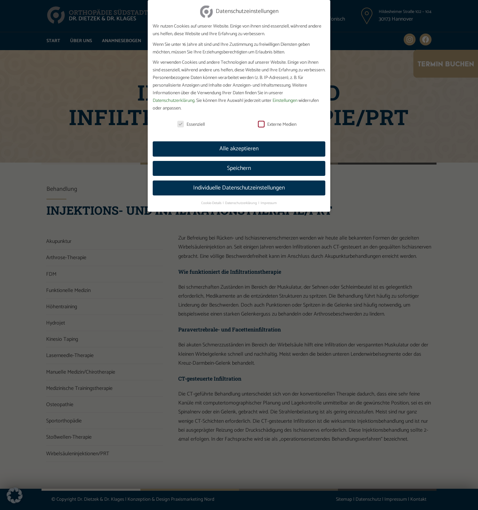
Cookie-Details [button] (211, 196)
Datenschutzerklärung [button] (241, 196)
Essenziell (191, 117)
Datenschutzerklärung (174, 93)
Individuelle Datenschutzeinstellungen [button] (239, 180)
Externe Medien (277, 117)
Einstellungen (285, 93)
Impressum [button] (269, 196)
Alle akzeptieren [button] (239, 141)
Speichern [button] (239, 161)
